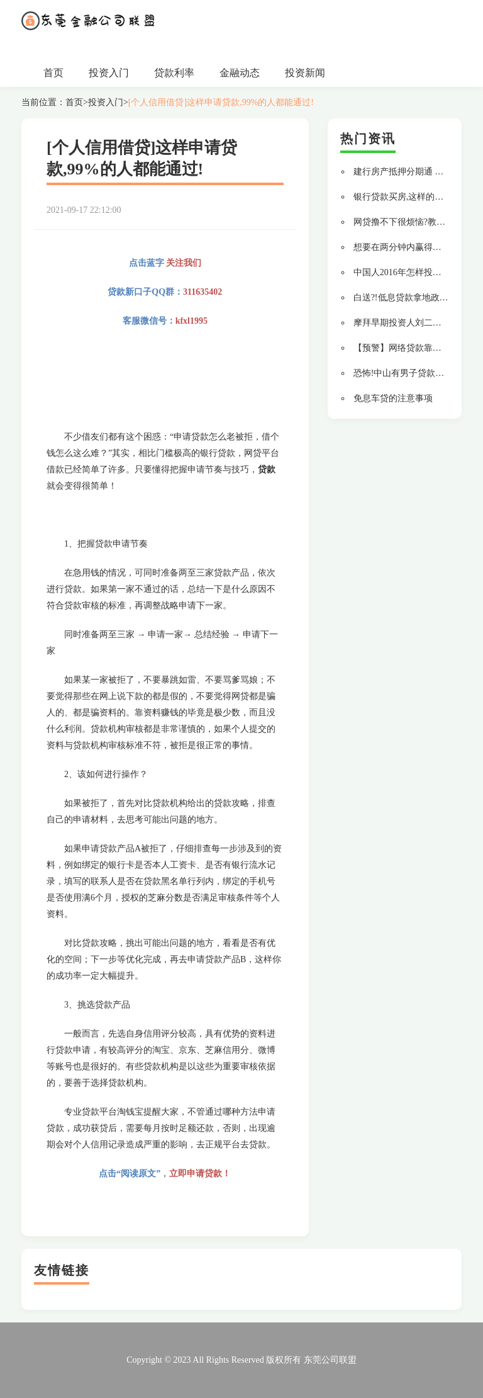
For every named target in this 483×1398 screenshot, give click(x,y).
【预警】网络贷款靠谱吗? (403, 348)
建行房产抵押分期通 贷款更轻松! (417, 171)
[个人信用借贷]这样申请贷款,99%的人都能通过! (221, 102)
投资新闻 (305, 72)
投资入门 (109, 72)
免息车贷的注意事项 (393, 398)
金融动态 (239, 72)
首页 (53, 72)
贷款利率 (174, 72)
